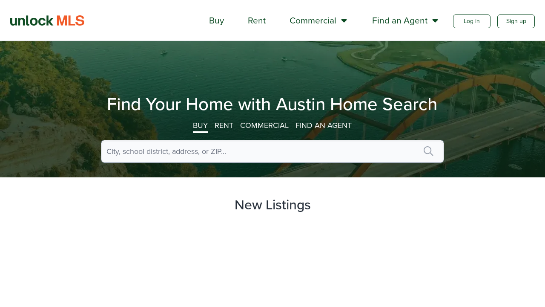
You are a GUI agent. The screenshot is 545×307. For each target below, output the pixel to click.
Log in (472, 21)
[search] (428, 151)
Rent (224, 125)
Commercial (264, 125)
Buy (200, 125)
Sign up (516, 21)
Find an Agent (323, 125)
